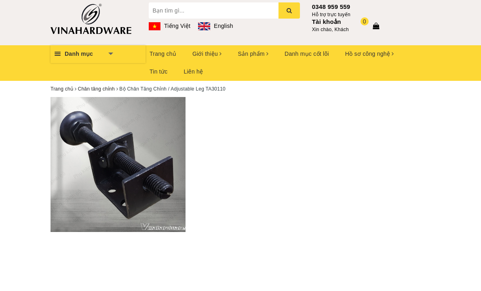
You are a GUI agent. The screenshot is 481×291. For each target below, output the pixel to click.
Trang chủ (163, 54)
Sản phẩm (253, 54)
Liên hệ (193, 71)
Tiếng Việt (170, 26)
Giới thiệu (207, 54)
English (215, 26)
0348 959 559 (331, 6)
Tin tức (158, 71)
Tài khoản (326, 21)
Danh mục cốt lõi (307, 54)
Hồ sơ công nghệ (369, 54)
